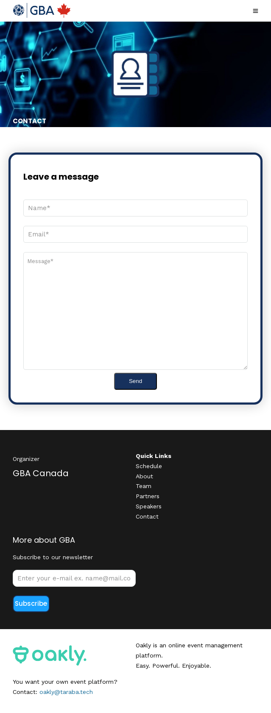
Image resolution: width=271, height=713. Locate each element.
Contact (147, 516)
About (144, 476)
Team (143, 486)
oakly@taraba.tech (66, 691)
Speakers (149, 506)
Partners (147, 496)
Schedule (149, 466)
